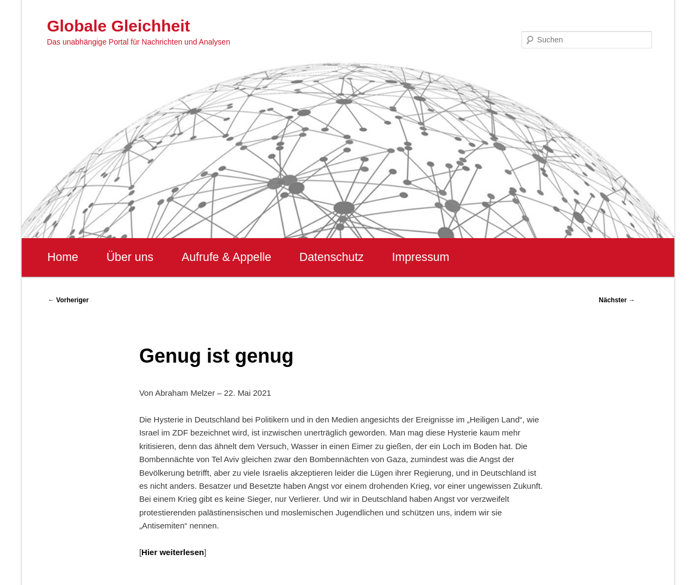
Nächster (617, 300)
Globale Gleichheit (118, 26)
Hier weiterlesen (172, 552)
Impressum (420, 257)
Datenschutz (331, 257)
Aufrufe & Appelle (226, 257)
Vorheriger (68, 300)
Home (62, 257)
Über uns (130, 257)
